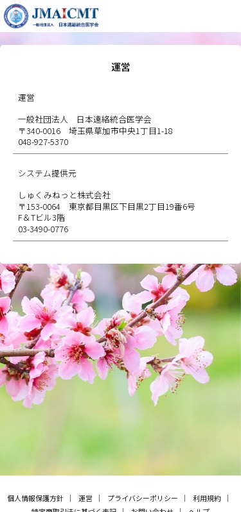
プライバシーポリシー (142, 498)
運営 (85, 498)
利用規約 (207, 498)
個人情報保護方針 (35, 498)
